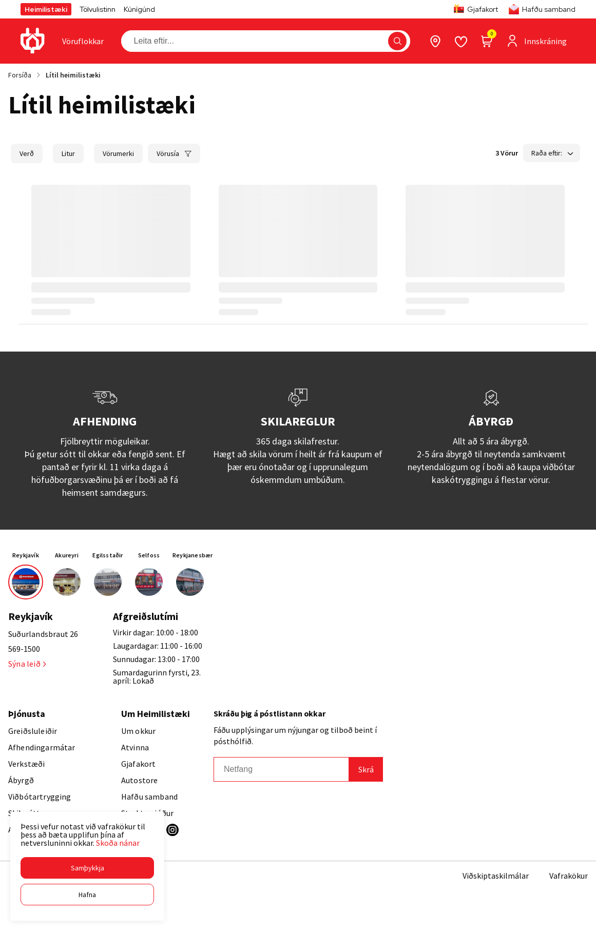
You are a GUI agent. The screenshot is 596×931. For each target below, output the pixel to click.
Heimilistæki (46, 9)
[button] (87, 868)
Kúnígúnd (139, 9)
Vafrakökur (568, 875)
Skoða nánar (118, 843)
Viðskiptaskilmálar (496, 875)
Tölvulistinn (98, 9)
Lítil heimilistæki (73, 75)
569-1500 (24, 649)
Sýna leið (27, 663)
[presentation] (83, 41)
